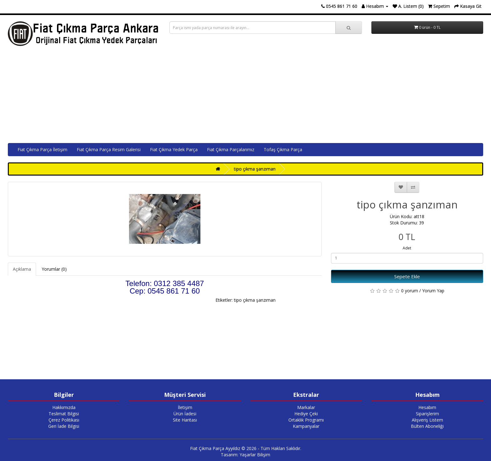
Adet (407, 248)
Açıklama (22, 269)
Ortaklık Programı (306, 420)
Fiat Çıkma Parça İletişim (42, 149)
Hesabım (427, 407)
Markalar (306, 407)
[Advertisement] (245, 96)
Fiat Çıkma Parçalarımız (230, 149)
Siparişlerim (427, 414)
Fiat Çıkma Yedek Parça (174, 149)
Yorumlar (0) (54, 269)
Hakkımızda (63, 407)
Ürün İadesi (184, 414)
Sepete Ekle (407, 276)
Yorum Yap (433, 291)
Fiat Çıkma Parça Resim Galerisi (109, 149)
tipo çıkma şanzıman (255, 169)
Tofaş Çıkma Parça (283, 149)
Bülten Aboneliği (427, 426)
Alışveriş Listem (427, 420)
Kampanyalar (306, 426)
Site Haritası (185, 420)
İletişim (185, 407)
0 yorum (409, 291)
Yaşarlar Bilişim (255, 455)
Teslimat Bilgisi (64, 414)
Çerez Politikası (64, 420)
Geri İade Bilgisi (63, 426)
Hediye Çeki (306, 414)
